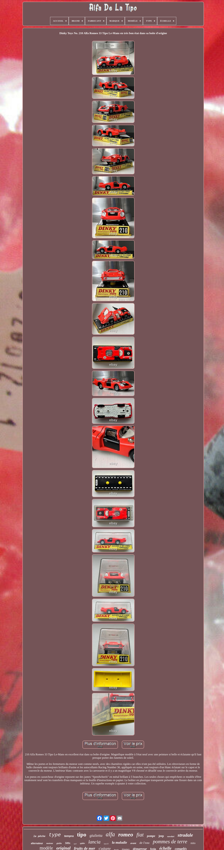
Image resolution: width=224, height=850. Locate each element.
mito (192, 843)
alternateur (37, 843)
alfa (110, 834)
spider (82, 843)
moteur (49, 843)
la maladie (119, 842)
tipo (81, 835)
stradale (185, 835)
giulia (59, 843)
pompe (151, 836)
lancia (94, 841)
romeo (125, 834)
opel (75, 844)
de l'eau (144, 842)
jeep (161, 836)
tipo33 (106, 844)
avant (133, 843)
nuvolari (170, 836)
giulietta (96, 835)
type (55, 835)
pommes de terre (170, 841)
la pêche (39, 836)
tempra (69, 836)
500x (67, 843)
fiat (140, 835)
